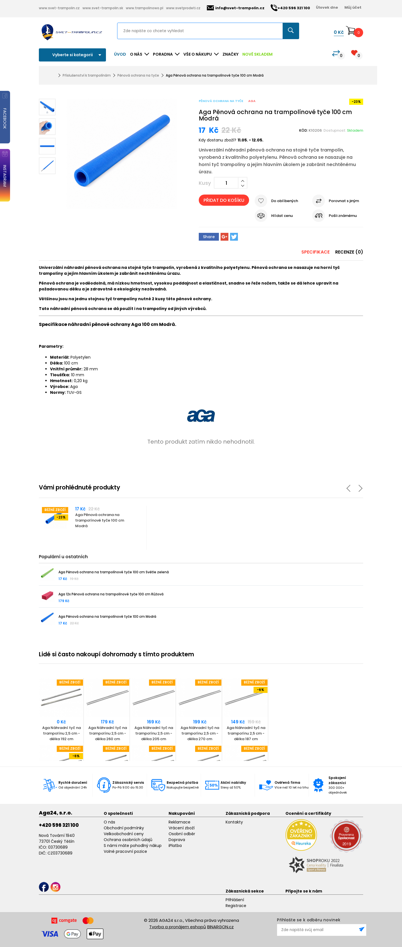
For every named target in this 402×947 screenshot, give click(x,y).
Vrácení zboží (182, 828)
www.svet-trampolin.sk (102, 8)
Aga (252, 101)
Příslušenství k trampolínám (87, 75)
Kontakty (234, 822)
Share (209, 237)
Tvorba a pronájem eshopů (177, 927)
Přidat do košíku (224, 200)
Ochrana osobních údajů (128, 839)
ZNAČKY (230, 54)
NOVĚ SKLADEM (257, 54)
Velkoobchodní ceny (124, 834)
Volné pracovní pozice (125, 851)
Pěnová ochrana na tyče (138, 75)
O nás (109, 822)
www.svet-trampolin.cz (59, 8)
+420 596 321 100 (59, 825)
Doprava (177, 839)
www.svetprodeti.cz (183, 8)
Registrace (236, 905)
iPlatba (175, 845)
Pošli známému (343, 215)
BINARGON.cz (220, 927)
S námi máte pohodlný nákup (133, 845)
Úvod (120, 54)
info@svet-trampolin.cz (235, 8)
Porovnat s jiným (344, 200)
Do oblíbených (284, 200)
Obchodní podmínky (124, 828)
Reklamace (179, 822)
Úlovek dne (327, 7)
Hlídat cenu (282, 215)
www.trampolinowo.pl (144, 8)
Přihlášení (235, 900)
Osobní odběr (182, 834)
